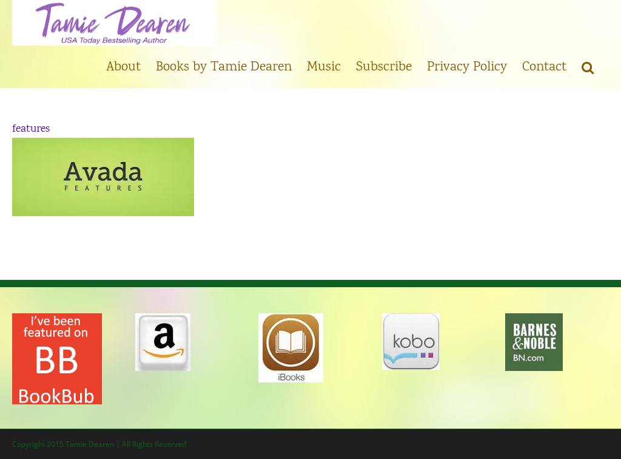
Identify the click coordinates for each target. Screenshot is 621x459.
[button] (588, 67)
